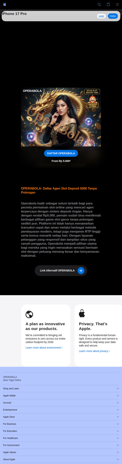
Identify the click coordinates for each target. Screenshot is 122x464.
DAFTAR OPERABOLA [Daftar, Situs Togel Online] (61, 153)
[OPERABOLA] (4, 4)
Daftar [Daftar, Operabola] (113, 16)
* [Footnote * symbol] (69, 161)
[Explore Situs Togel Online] (101, 16)
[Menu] (117, 4)
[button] (99, 4)
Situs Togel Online (20, 16)
